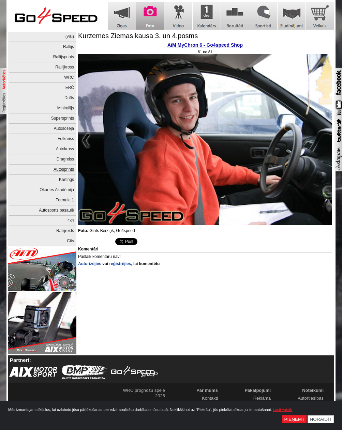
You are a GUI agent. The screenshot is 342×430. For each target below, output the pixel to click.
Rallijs (68, 46)
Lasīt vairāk (282, 410)
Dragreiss (65, 159)
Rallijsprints (63, 57)
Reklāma (262, 398)
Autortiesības (311, 398)
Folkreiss (66, 138)
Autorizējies (89, 263)
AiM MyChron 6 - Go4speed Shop (205, 45)
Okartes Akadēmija (57, 189)
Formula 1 (65, 200)
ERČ (69, 87)
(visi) (69, 36)
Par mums (207, 390)
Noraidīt (321, 419)
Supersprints (62, 118)
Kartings (66, 179)
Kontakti (210, 398)
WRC (69, 77)
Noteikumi (313, 390)
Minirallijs (65, 108)
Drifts (69, 97)
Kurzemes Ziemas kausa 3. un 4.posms (138, 36)
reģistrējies (120, 263)
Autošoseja (64, 128)
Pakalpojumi (257, 390)
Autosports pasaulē (56, 210)
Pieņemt (294, 419)
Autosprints (64, 169)
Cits (70, 241)
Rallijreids (65, 230)
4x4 (71, 220)
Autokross (65, 149)
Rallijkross (64, 67)
